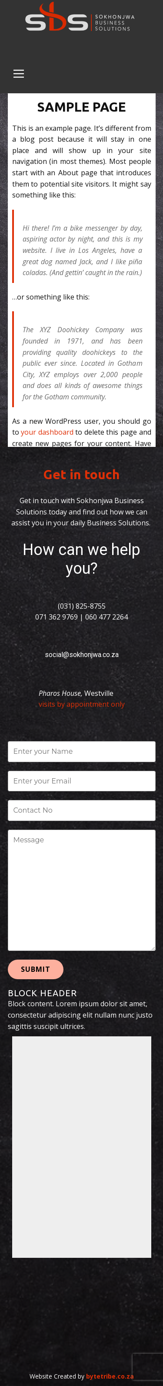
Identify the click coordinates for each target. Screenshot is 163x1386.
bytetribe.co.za (110, 1376)
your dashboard (47, 432)
